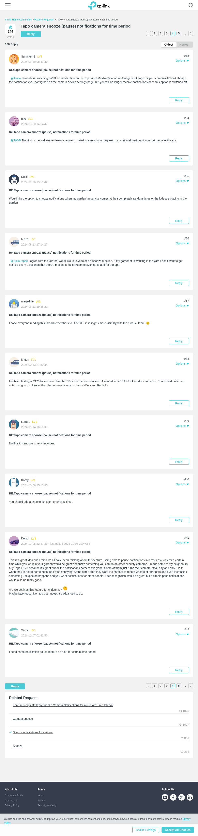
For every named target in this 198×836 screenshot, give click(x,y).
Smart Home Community (18, 19)
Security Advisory (47, 805)
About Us (11, 789)
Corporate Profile (14, 795)
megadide (27, 301)
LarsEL (25, 421)
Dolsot (25, 538)
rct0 (23, 118)
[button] (182, 60)
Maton (25, 359)
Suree (25, 630)
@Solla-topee (19, 261)
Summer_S (28, 56)
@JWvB (16, 140)
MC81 (25, 239)
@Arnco (16, 78)
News (40, 795)
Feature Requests (44, 19)
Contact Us (11, 800)
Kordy (25, 480)
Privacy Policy (12, 805)
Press (41, 789)
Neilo (24, 176)
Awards (41, 800)
